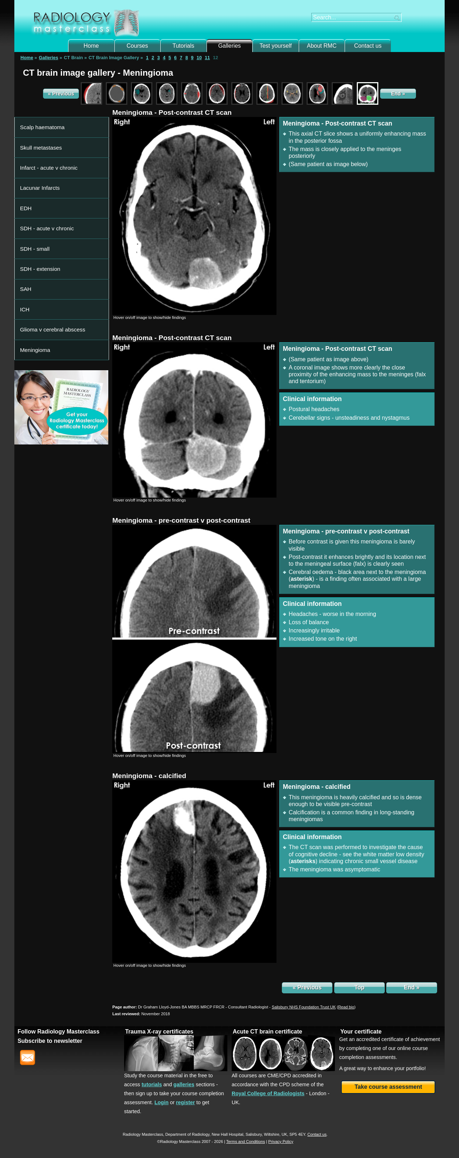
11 (207, 57)
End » (398, 93)
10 (199, 57)
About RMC (322, 46)
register (185, 1102)
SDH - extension (37, 196)
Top (359, 987)
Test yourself (276, 46)
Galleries (229, 46)
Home (91, 46)
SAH (25, 206)
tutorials (152, 1084)
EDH (25, 164)
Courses (137, 46)
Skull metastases (38, 133)
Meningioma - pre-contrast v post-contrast (181, 520)
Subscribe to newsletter (50, 1041)
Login (162, 1102)
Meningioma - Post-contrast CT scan (172, 112)
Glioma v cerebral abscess (48, 227)
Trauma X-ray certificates (159, 1031)
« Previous (61, 93)
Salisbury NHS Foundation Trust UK (304, 1007)
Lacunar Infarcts (37, 154)
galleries (184, 1084)
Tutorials (183, 46)
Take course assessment (388, 1087)
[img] (194, 216)
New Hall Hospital (227, 1134)
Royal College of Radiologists (268, 1093)
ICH (25, 217)
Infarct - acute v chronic (44, 143)
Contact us (367, 46)
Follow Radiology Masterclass (59, 1031)
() (346, 1007)
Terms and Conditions (245, 1141)
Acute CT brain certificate (267, 1031)
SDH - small (33, 185)
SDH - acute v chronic (43, 175)
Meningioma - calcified (149, 776)
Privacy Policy (280, 1141)
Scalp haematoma (39, 122)
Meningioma (33, 238)
